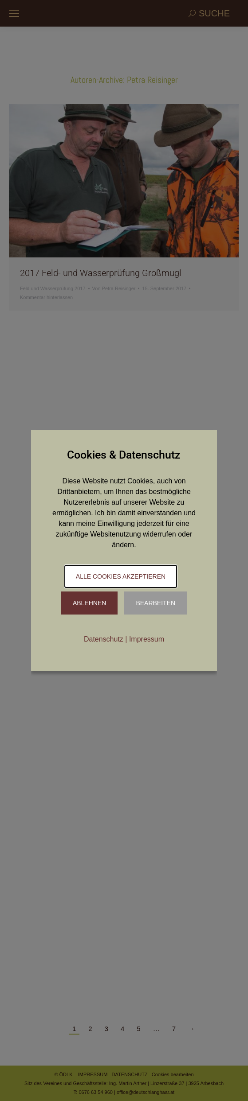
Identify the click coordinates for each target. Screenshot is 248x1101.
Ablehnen (89, 603)
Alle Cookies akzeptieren (120, 576)
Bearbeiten (155, 603)
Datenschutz (103, 639)
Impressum (146, 639)
